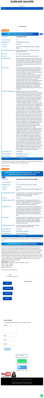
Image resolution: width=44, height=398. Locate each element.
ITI (7, 283)
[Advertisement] (21, 17)
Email (5, 341)
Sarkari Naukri (22, 1)
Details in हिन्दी (5, 30)
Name (5, 336)
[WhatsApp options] (41, 395)
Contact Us (18, 380)
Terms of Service (23, 380)
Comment (6, 325)
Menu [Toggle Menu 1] (3, 8)
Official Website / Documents (22, 231)
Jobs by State (8, 288)
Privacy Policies (29, 380)
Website (5, 345)
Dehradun (7, 298)
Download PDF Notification (22, 156)
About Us (13, 380)
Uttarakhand (7, 293)
